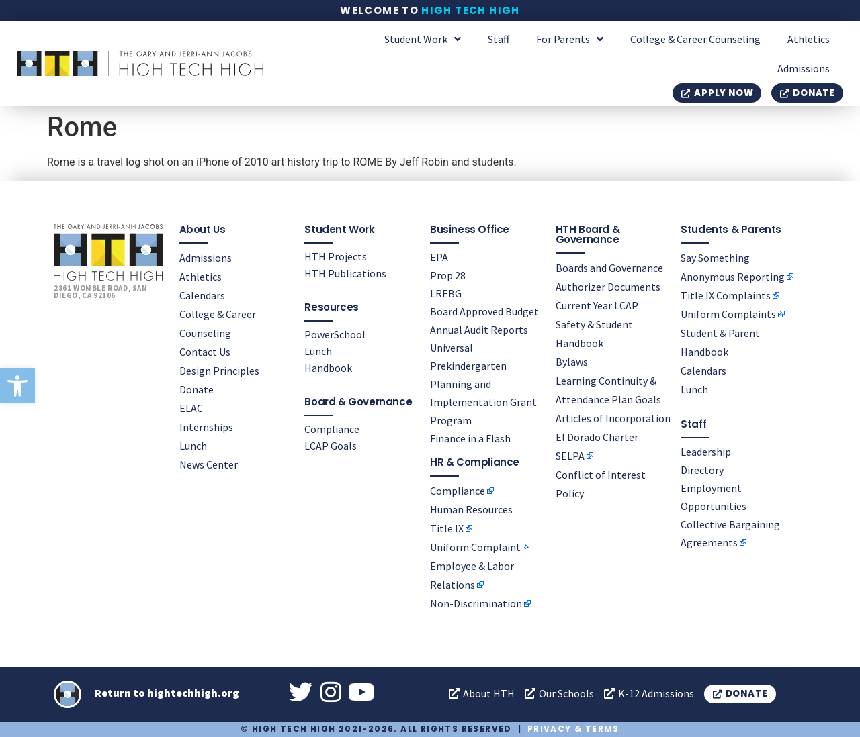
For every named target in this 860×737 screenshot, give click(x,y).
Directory (702, 470)
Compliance (331, 429)
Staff (498, 39)
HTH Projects (335, 256)
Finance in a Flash (470, 438)
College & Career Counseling (695, 39)
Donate (196, 389)
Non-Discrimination (476, 603)
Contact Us (204, 351)
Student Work (422, 39)
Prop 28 (448, 275)
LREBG (446, 293)
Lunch (193, 445)
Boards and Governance (609, 268)
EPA (439, 257)
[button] (17, 385)
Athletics (808, 39)
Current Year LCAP (597, 305)
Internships (206, 427)
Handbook (328, 368)
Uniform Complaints (728, 314)
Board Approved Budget (484, 311)
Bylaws (572, 361)
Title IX (447, 528)
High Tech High (470, 10)
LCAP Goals (330, 445)
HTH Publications (345, 273)
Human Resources (471, 509)
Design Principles (219, 370)
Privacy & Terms (573, 728)
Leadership (706, 451)
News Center (208, 464)
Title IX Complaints (726, 295)
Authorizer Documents (608, 286)
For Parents (569, 39)
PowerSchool (335, 334)
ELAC (191, 408)
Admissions (803, 68)
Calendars (202, 295)
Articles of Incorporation (613, 418)
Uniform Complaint (475, 547)
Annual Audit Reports (479, 329)
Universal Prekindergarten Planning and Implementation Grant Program (483, 384)
